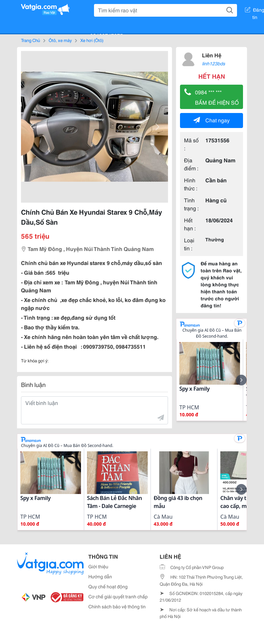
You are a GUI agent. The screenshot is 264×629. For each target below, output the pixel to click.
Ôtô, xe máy (60, 40)
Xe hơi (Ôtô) (91, 40)
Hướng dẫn (100, 576)
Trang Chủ (30, 40)
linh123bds (213, 63)
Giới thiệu (98, 566)
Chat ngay (211, 120)
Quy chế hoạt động (108, 586)
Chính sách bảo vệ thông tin (117, 606)
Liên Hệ (211, 55)
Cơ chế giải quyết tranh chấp (118, 596)
